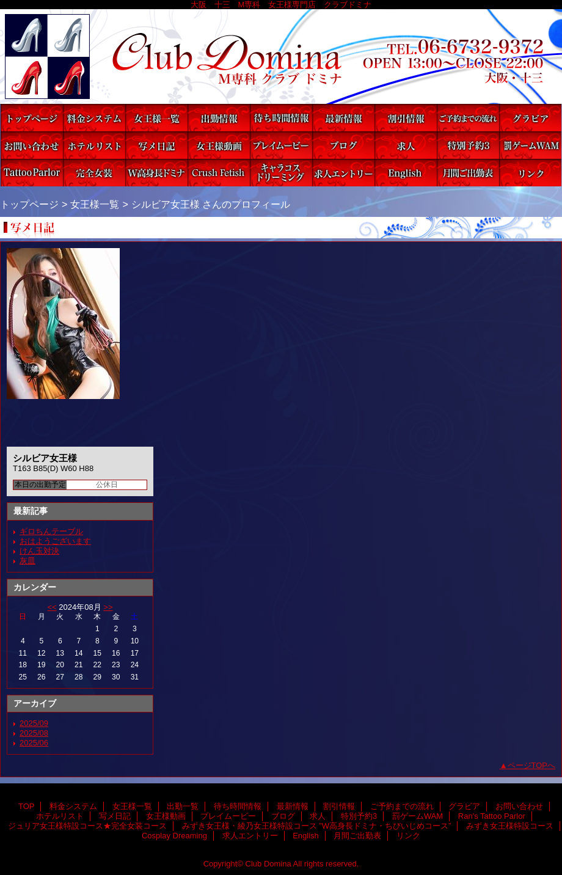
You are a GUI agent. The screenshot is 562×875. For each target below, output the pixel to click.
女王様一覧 (156, 117)
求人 (405, 145)
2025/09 (34, 723)
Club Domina (281, 56)
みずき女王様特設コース (219, 172)
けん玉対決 (39, 550)
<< (51, 607)
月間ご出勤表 (468, 172)
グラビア (530, 117)
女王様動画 (219, 145)
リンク (530, 172)
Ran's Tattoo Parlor (32, 172)
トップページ (29, 204)
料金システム (94, 117)
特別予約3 (468, 145)
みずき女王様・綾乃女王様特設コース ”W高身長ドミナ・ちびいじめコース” (156, 172)
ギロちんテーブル (51, 531)
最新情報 (343, 117)
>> (107, 607)
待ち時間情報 (281, 117)
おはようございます (55, 541)
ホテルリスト (94, 145)
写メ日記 (156, 145)
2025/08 (34, 733)
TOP (32, 117)
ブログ (343, 145)
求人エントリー (343, 172)
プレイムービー (281, 145)
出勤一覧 (219, 117)
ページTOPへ (532, 765)
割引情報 (405, 117)
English (405, 172)
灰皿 (27, 560)
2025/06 (34, 742)
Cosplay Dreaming (281, 172)
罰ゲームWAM (530, 145)
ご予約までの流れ (468, 117)
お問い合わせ (32, 145)
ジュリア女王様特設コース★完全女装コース (94, 172)
